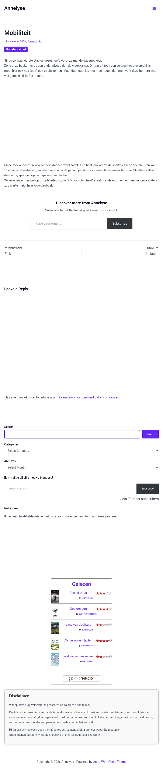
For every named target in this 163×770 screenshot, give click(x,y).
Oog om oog (78, 605)
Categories (11, 444)
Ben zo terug (78, 589)
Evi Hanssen (88, 626)
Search (8, 427)
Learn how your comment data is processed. (89, 397)
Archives (10, 461)
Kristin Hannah (88, 642)
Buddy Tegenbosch (88, 610)
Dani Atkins (87, 658)
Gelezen (81, 581)
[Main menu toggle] (154, 8)
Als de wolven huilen (78, 637)
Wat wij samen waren (78, 653)
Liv (39, 41)
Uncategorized (16, 49)
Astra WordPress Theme (109, 758)
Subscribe (119, 223)
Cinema (32, 41)
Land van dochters (78, 621)
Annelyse (14, 8)
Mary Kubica (87, 594)
